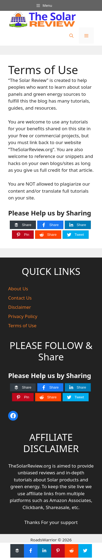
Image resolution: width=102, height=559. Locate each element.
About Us (18, 288)
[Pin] (22, 235)
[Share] (23, 225)
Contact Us (20, 298)
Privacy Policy (22, 316)
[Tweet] (75, 235)
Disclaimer (19, 307)
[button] (71, 35)
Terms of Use (22, 325)
